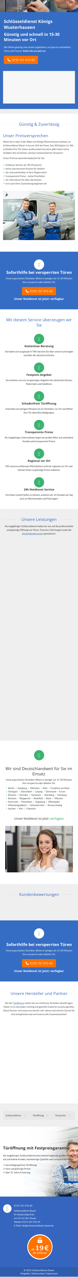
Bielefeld (38, 798)
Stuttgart (13, 791)
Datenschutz (38, 1273)
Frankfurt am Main (60, 788)
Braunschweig (55, 805)
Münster (58, 798)
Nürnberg (49, 794)
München (35, 788)
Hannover (36, 794)
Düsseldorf (26, 791)
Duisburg (62, 794)
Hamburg (22, 788)
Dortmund (51, 791)
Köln (45, 788)
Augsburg (40, 801)
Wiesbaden (54, 801)
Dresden (23, 794)
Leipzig (38, 791)
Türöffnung (18, 1003)
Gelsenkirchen (37, 805)
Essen (62, 791)
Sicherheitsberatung (32, 533)
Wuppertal (25, 798)
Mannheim (26, 801)
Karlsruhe (13, 801)
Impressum (52, 1273)
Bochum (12, 798)
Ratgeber (25, 1273)
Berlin (11, 788)
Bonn (48, 798)
